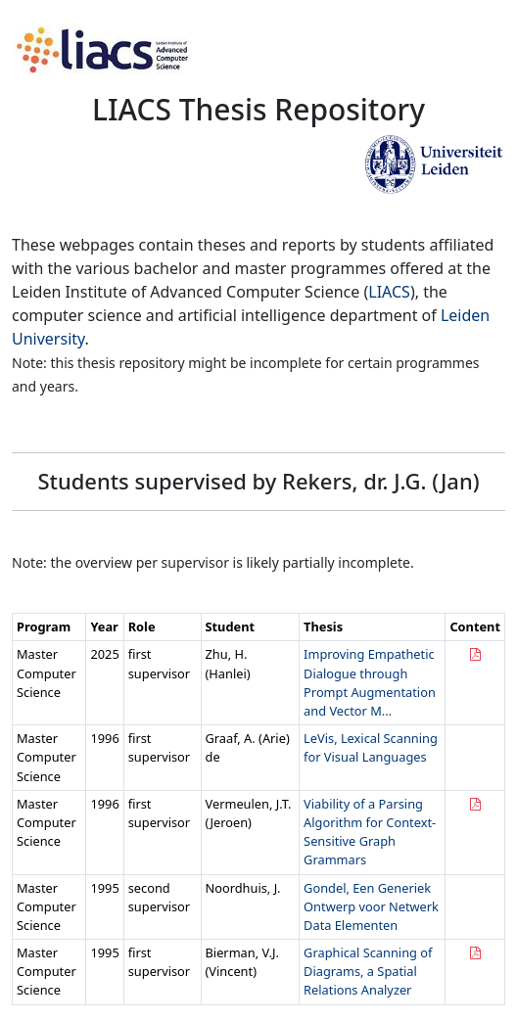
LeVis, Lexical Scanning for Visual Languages (371, 747)
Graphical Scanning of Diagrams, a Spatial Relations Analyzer (368, 971)
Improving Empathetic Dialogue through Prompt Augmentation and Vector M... (370, 682)
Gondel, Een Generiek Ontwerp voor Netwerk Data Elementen (371, 906)
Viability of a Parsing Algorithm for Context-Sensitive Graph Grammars (370, 832)
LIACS (389, 291)
